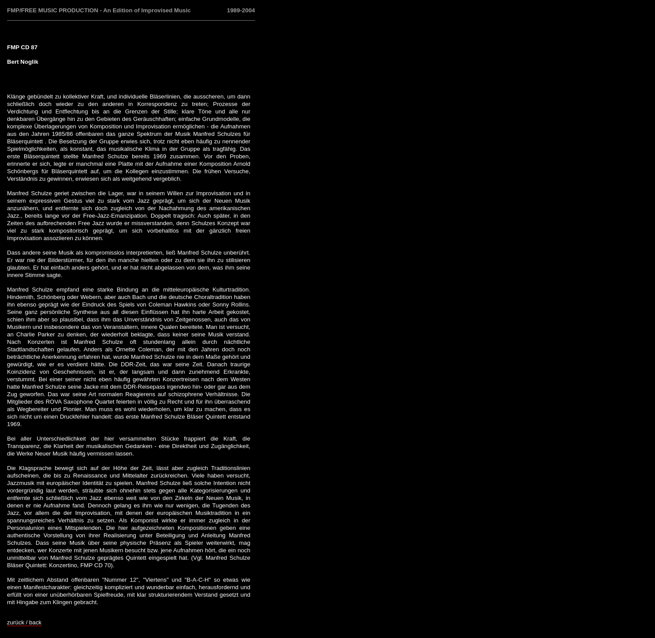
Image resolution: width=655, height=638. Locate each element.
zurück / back (24, 622)
